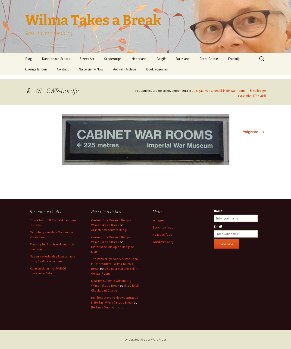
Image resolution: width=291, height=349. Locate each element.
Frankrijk (234, 59)
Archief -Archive (124, 69)
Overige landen (36, 69)
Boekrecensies (157, 69)
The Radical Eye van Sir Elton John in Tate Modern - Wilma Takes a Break (114, 264)
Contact (63, 69)
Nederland (139, 59)
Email (218, 226)
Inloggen (159, 220)
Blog (28, 59)
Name (218, 211)
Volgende (254, 131)
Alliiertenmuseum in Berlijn (109, 230)
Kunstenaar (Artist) (56, 59)
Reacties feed (162, 234)
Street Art (87, 59)
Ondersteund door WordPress (146, 339)
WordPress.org (163, 242)
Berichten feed (163, 227)
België (161, 59)
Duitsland (183, 59)
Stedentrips (113, 59)
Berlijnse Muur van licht (107, 307)
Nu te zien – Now (91, 69)
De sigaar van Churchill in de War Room (218, 91)
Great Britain (209, 59)
